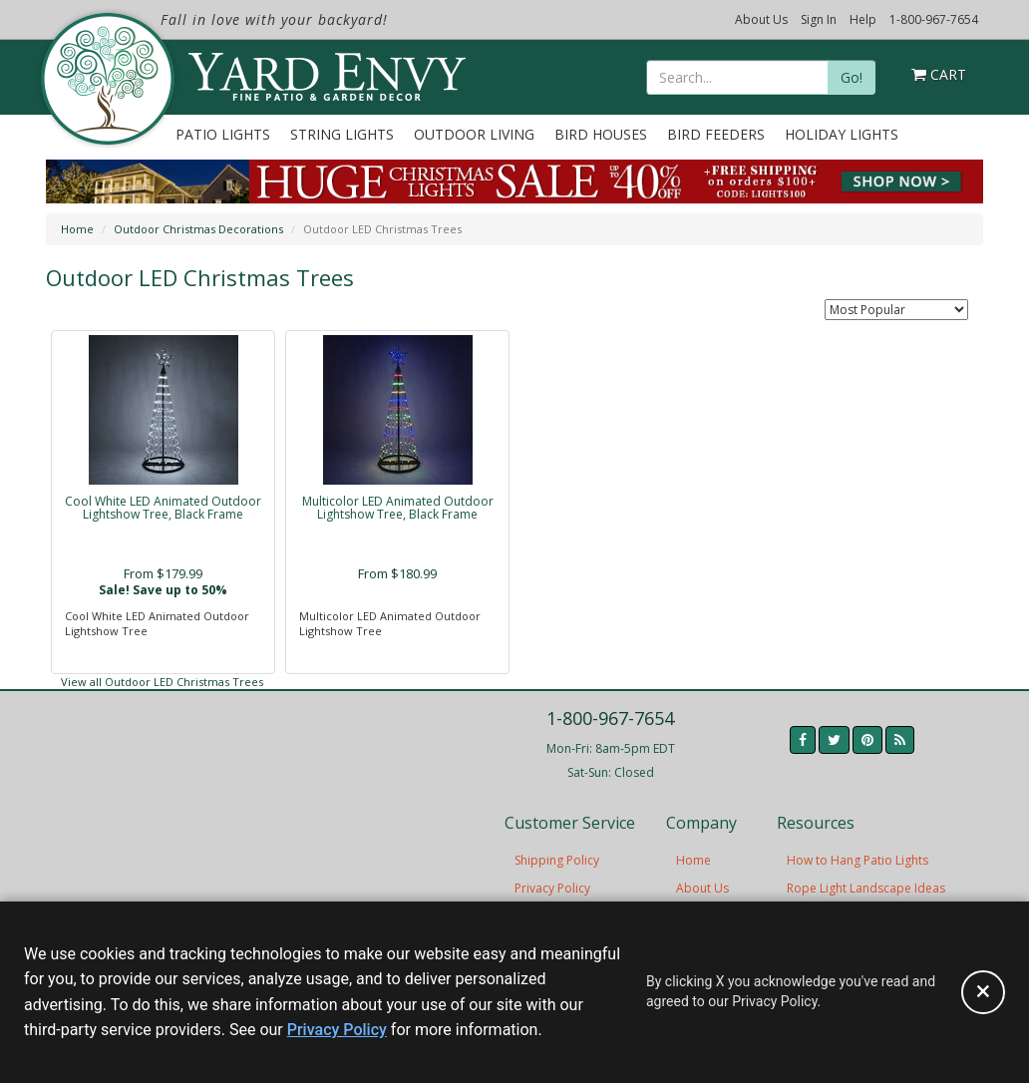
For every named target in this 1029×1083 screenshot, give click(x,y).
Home (77, 228)
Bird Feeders (716, 134)
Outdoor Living (474, 134)
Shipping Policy (556, 860)
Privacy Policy (552, 888)
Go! (851, 77)
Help (863, 19)
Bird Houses (600, 134)
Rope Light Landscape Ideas (866, 888)
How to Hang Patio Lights (857, 860)
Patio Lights (222, 134)
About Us (761, 19)
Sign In (819, 19)
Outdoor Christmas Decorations (198, 228)
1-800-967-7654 (933, 19)
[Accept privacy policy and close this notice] (983, 992)
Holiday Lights (841, 134)
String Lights (342, 134)
